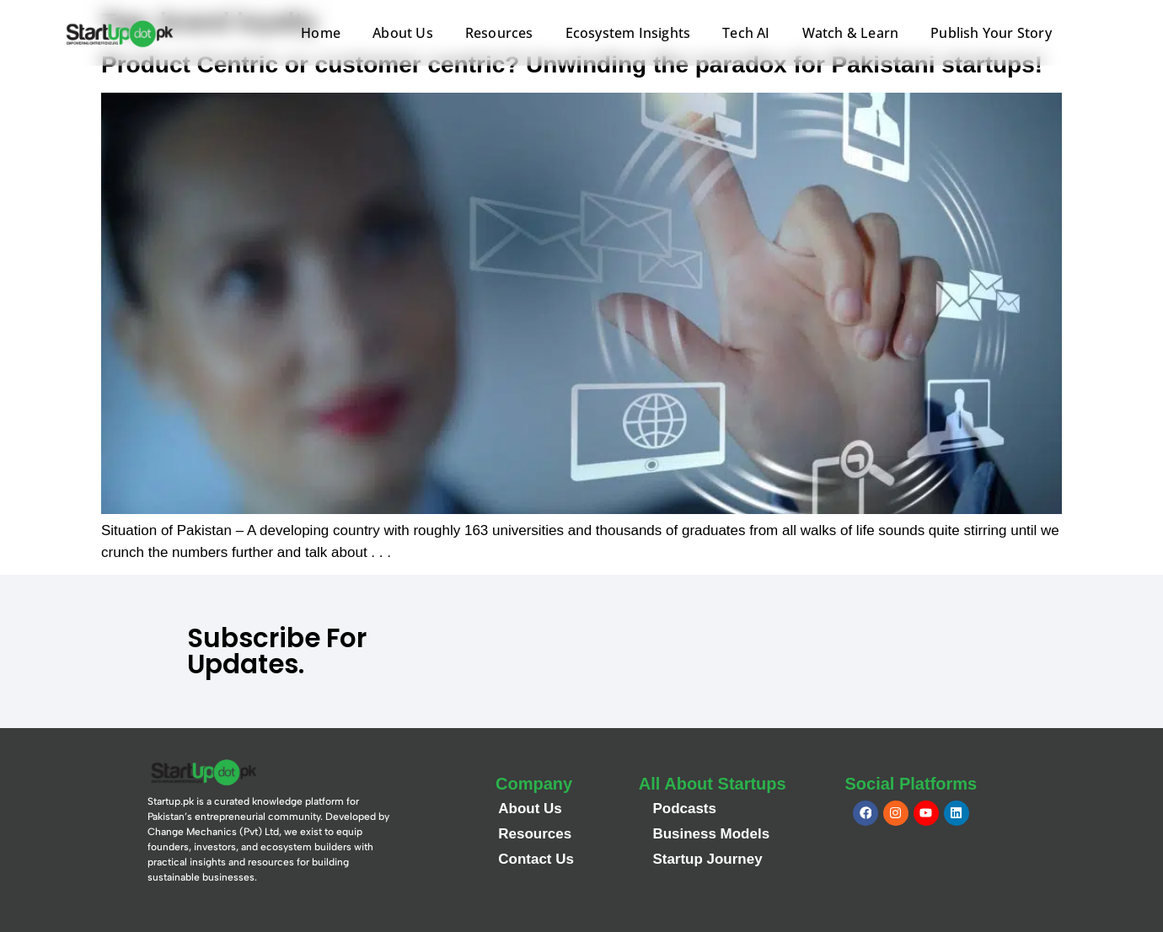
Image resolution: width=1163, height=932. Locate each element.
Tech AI (745, 33)
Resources (499, 33)
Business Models (710, 834)
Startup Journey (707, 859)
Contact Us (536, 859)
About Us (402, 33)
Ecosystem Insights (628, 33)
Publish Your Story (991, 33)
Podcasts (684, 809)
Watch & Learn (850, 33)
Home (320, 33)
